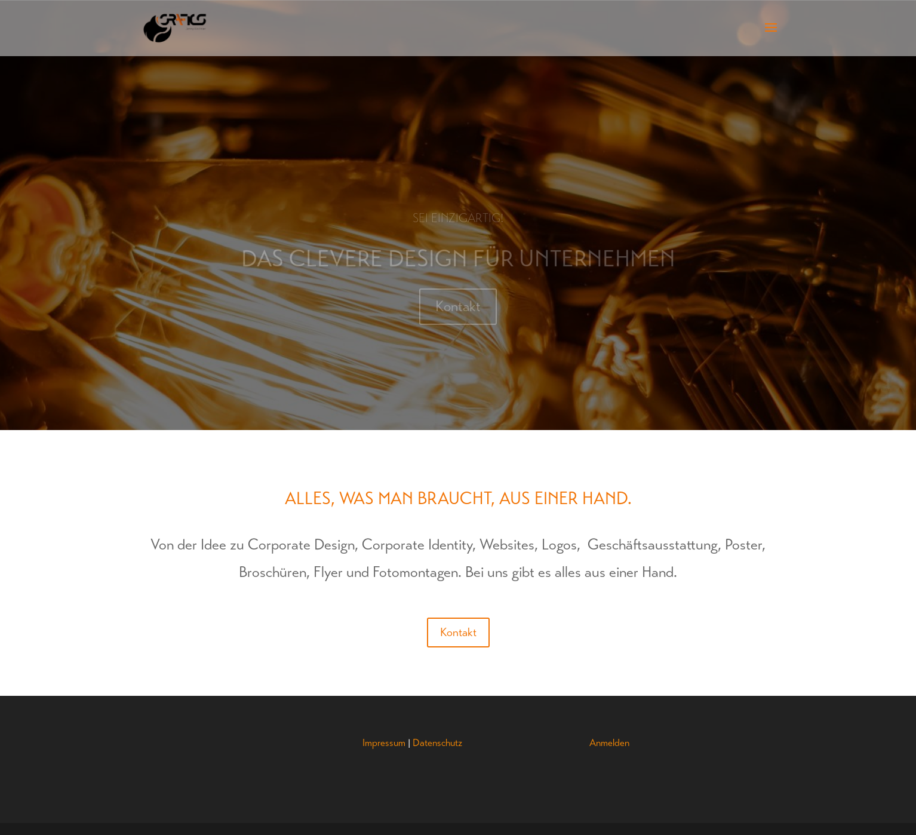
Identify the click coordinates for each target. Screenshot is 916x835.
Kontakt (458, 310)
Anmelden (609, 742)
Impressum (383, 742)
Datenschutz (437, 742)
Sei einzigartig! (458, 221)
